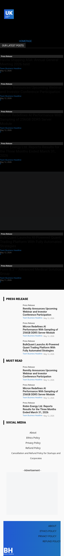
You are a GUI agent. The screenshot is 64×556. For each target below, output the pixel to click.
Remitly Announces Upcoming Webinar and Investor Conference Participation (31, 89)
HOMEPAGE (25, 41)
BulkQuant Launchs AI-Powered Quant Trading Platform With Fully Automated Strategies (31, 241)
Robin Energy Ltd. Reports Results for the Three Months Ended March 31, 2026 (29, 151)
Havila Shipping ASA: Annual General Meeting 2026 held (29, 62)
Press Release (6, 56)
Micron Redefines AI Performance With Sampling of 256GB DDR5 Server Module (31, 119)
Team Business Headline (10, 68)
